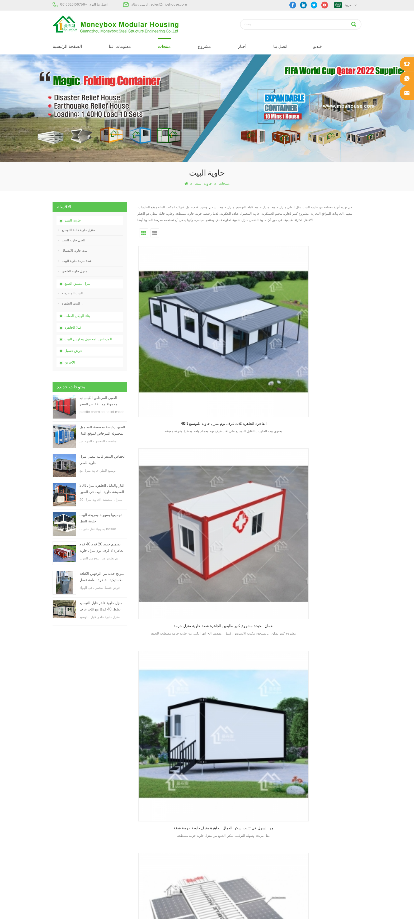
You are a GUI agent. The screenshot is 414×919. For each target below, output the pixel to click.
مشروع (204, 46)
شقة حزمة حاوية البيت (75, 261)
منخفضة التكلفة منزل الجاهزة (223, 822)
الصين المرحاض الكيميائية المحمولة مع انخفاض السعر (99, 401)
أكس (56, 850)
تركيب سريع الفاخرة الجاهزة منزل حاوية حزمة (328, 518)
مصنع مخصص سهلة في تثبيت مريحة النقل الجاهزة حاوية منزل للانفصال (328, 419)
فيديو (317, 46)
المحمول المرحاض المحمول (223, 831)
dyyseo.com (288, 910)
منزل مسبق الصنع (77, 284)
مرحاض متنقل (213, 793)
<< (189, 655)
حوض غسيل (73, 351)
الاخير (323, 655)
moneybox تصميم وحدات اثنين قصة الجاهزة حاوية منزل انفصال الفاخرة (251, 518)
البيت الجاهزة (213, 784)
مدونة (56, 831)
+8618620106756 (73, 4)
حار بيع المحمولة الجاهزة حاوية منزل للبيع (174, 617)
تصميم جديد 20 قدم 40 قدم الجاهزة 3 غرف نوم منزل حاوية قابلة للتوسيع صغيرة (102, 548)
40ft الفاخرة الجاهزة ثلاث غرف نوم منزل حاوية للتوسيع (174, 320)
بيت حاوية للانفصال (72, 250)
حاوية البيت (203, 184)
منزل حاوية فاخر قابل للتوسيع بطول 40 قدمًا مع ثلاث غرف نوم (100, 606)
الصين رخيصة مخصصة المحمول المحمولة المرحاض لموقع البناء (102, 430)
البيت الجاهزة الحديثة (218, 803)
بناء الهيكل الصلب (77, 316)
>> (309, 655)
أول (175, 655)
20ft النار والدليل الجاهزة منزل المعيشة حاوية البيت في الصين (101, 489)
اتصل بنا (280, 46)
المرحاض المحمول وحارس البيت (88, 339)
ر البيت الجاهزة (70, 303)
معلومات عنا (120, 46)
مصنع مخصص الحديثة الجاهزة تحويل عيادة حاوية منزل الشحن (174, 419)
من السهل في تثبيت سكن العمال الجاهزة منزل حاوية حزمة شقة (328, 320)
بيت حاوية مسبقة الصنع (219, 812)
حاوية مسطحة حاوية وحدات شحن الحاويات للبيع (328, 617)
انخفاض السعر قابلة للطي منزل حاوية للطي (102, 460)
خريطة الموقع (62, 841)
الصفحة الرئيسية (67, 46)
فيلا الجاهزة (72, 327)
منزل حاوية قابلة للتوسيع (76, 230)
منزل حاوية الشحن (72, 271)
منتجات (164, 46)
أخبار (242, 46)
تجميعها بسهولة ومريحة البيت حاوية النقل (100, 518)
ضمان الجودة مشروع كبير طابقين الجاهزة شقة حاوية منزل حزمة (251, 320)
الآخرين (69, 362)
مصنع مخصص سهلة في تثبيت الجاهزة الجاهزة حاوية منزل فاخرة (251, 419)
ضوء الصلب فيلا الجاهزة (220, 850)
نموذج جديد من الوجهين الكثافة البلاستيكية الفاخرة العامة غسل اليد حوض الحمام (102, 577)
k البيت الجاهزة (70, 293)
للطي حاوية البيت (71, 240)
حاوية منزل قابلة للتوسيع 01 (222, 869)
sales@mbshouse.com (169, 4)
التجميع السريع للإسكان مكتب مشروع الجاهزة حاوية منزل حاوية (174, 518)
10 (296, 655)
